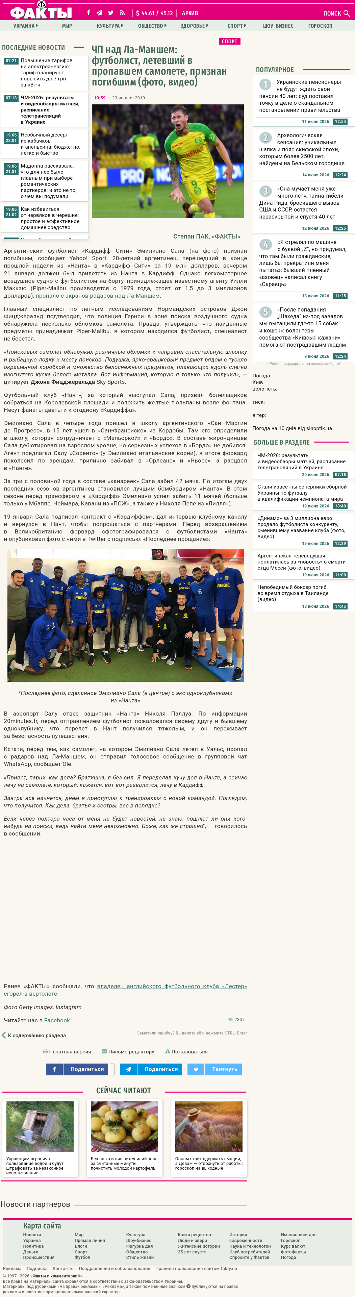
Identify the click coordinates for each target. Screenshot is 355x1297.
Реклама (12, 1268)
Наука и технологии (250, 1246)
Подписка (37, 1268)
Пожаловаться (190, 1052)
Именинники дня (299, 1234)
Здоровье (193, 26)
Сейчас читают (123, 1090)
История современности (245, 1237)
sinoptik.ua (319, 428)
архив (190, 13)
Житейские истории (199, 1246)
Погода (288, 1257)
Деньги (31, 1251)
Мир (67, 26)
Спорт (235, 26)
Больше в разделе (282, 442)
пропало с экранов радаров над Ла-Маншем (98, 295)
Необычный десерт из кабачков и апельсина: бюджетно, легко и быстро (50, 144)
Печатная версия (70, 1052)
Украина (24, 26)
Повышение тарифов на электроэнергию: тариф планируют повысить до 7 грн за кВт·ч (47, 72)
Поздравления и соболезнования (114, 1268)
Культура (108, 26)
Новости (32, 1234)
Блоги (81, 1246)
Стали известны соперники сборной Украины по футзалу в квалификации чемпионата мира (302, 493)
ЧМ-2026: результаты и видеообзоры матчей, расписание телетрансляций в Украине (50, 110)
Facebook (57, 1020)
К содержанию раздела (37, 1035)
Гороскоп (320, 26)
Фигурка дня (139, 1246)
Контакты (63, 1268)
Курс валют (293, 1246)
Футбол (82, 1257)
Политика (33, 1246)
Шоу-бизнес (278, 26)
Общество (150, 26)
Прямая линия (90, 1240)
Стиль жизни (140, 1257)
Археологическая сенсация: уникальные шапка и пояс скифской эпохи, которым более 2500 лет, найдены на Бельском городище (302, 149)
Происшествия (39, 1257)
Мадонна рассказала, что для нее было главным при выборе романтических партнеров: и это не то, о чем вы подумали (49, 181)
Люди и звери (192, 1240)
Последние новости (34, 47)
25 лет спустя (192, 1251)
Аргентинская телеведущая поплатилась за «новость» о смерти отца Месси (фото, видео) (302, 562)
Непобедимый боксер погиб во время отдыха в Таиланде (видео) (293, 593)
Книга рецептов (194, 1234)
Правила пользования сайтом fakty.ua (196, 1268)
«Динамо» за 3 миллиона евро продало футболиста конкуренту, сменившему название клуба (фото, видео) (302, 527)
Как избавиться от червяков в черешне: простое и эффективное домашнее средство (50, 218)
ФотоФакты (293, 1251)
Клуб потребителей (249, 1251)
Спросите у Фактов (249, 1257)
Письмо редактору (131, 1052)
